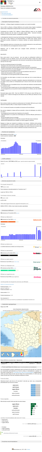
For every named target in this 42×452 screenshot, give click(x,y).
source (15, 134)
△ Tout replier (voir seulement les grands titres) (9, 18)
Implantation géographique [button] (9, 304)
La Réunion (3, 363)
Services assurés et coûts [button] (8, 181)
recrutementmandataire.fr (7, 14)
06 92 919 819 (5, 12)
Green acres (16, 261)
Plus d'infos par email (6, 13)
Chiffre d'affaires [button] (6, 159)
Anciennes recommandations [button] (9, 441)
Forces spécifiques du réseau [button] (19, 367)
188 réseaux (10, 3)
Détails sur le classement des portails (7, 284)
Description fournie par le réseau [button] (10, 21)
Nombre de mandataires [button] (8, 132)
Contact (28, 449)
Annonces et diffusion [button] (7, 210)
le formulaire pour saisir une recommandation (23, 372)
